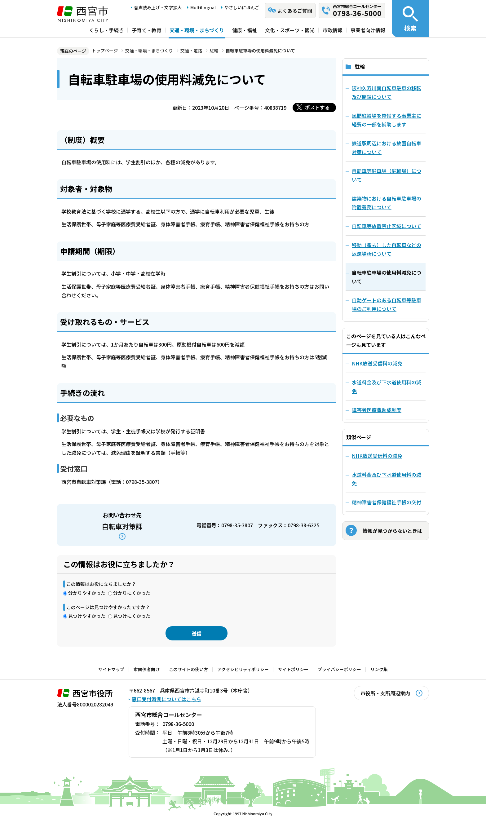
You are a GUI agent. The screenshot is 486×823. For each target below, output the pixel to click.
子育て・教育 (146, 30)
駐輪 (214, 50)
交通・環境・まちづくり (197, 30)
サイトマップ (111, 669)
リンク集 (379, 669)
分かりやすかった (86, 593)
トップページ (105, 50)
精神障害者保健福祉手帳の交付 (386, 502)
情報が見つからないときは (392, 530)
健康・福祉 (244, 30)
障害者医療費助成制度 (376, 410)
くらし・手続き (106, 30)
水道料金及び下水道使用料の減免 (386, 386)
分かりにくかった (131, 593)
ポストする (317, 107)
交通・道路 (191, 50)
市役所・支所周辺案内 (385, 693)
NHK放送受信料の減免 (377, 363)
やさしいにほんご (241, 7)
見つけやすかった (86, 616)
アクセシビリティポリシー (243, 669)
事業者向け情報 (368, 30)
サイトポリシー (293, 669)
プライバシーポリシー (339, 669)
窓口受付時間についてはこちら (166, 699)
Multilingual (203, 7)
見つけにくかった (131, 616)
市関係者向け (147, 669)
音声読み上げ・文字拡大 (158, 7)
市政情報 (332, 30)
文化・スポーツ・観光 (290, 30)
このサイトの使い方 (188, 669)
